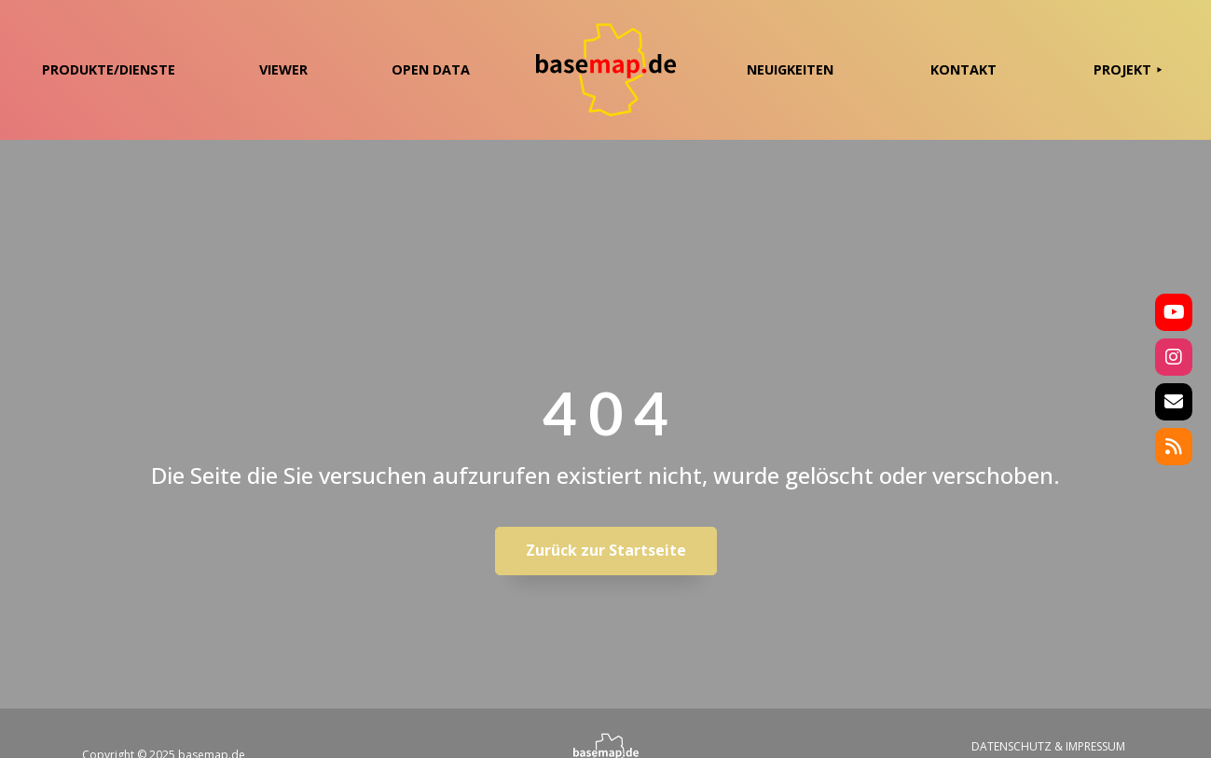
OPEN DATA (431, 69)
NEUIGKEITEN (790, 69)
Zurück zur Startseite (606, 550)
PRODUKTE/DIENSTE (108, 69)
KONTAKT (963, 69)
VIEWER (283, 69)
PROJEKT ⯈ (1128, 69)
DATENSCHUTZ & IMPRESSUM (1048, 746)
